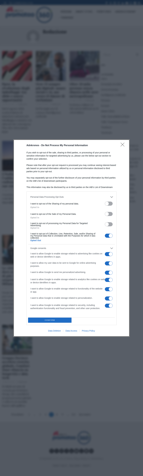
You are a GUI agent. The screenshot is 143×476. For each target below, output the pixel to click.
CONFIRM (49, 320)
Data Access (71, 331)
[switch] (109, 204)
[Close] (123, 145)
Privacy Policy (88, 331)
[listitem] (71, 197)
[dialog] (71, 238)
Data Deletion (54, 331)
